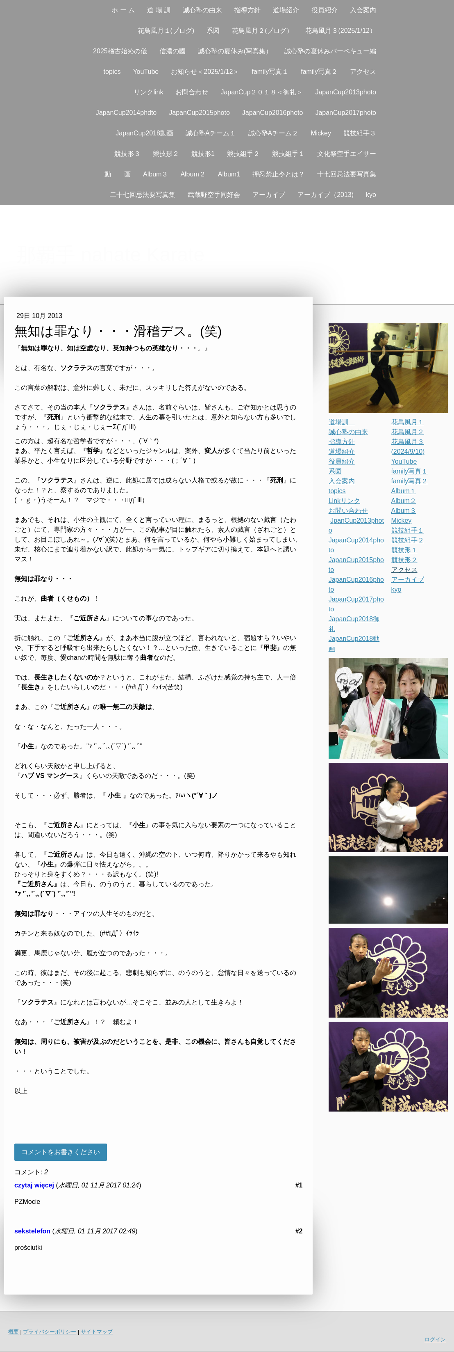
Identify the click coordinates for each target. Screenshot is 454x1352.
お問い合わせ (348, 510)
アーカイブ (268, 194)
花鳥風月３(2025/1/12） (340, 30)
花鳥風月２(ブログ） (262, 30)
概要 (13, 1332)
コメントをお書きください (60, 1151)
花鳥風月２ (407, 431)
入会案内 (363, 10)
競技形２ (166, 153)
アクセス (363, 71)
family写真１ (270, 71)
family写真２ (319, 71)
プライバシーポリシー (49, 1332)
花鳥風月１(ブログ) (166, 30)
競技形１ (404, 550)
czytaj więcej (34, 1185)
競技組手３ (359, 133)
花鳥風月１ (407, 422)
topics (112, 71)
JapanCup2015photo (199, 112)
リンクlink (148, 92)
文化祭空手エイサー (346, 153)
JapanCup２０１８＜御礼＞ (261, 92)
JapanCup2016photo (272, 112)
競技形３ (127, 153)
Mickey (321, 133)
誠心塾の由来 (202, 10)
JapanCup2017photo (345, 112)
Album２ (192, 174)
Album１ (403, 490)
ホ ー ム (123, 10)
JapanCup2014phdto (126, 112)
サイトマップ (97, 1332)
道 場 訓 (158, 10)
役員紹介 (324, 10)
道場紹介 (286, 10)
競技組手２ (243, 153)
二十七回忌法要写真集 (142, 194)
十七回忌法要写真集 (346, 174)
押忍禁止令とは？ (278, 174)
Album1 (229, 174)
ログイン (435, 1339)
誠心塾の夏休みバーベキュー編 (330, 51)
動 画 (117, 174)
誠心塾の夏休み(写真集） (235, 51)
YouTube (146, 71)
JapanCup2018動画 (144, 133)
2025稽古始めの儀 (120, 51)
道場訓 (342, 422)
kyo (371, 194)
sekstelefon (32, 1231)
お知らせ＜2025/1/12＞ (205, 71)
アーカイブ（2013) (325, 194)
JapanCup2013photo (345, 92)
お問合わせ (191, 92)
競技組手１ (288, 153)
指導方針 (247, 10)
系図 (213, 30)
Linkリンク (344, 500)
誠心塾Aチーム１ (211, 133)
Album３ (155, 174)
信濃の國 (172, 51)
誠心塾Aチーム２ (273, 133)
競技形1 (203, 153)
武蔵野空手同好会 (214, 194)
